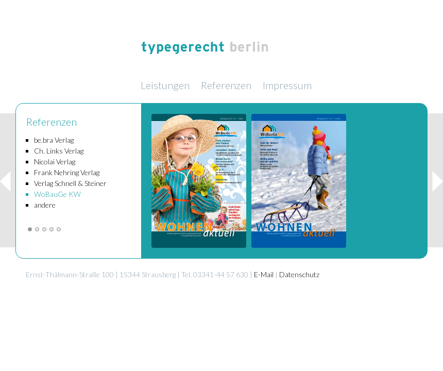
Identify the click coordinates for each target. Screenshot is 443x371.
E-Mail (264, 274)
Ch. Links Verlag (58, 150)
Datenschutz (299, 274)
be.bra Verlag (54, 140)
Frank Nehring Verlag (66, 172)
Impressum (287, 85)
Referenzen (226, 85)
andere (45, 204)
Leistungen (165, 85)
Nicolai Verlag (54, 161)
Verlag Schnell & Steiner (70, 183)
